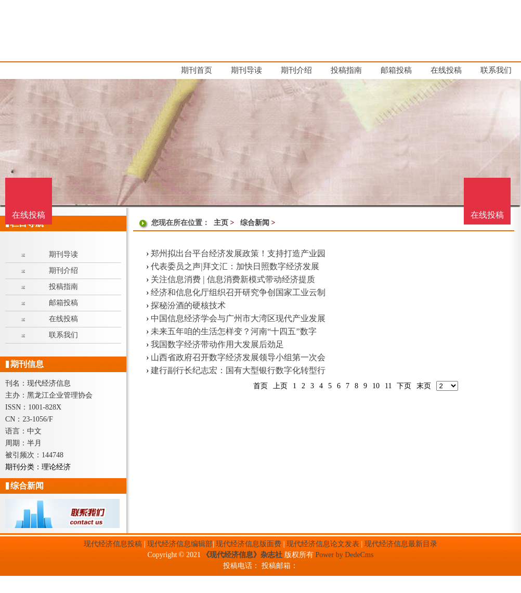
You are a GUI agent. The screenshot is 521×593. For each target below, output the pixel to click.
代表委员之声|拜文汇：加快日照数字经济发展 (235, 266)
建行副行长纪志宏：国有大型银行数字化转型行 (238, 370)
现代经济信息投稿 (113, 544)
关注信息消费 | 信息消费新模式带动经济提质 (233, 279)
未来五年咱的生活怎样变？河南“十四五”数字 (233, 331)
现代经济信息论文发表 (322, 544)
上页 (280, 386)
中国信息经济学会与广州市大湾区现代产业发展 (238, 318)
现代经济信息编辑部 (180, 544)
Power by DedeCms (344, 555)
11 (388, 386)
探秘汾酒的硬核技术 (188, 305)
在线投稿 (487, 214)
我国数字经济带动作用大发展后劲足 (217, 344)
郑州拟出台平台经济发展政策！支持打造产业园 (238, 253)
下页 (404, 386)
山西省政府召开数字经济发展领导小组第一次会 (238, 357)
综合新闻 (254, 223)
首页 (260, 386)
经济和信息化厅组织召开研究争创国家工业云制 (238, 292)
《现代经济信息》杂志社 (242, 555)
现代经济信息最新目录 (400, 544)
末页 (423, 386)
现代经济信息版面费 (248, 544)
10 (376, 386)
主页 (221, 223)
